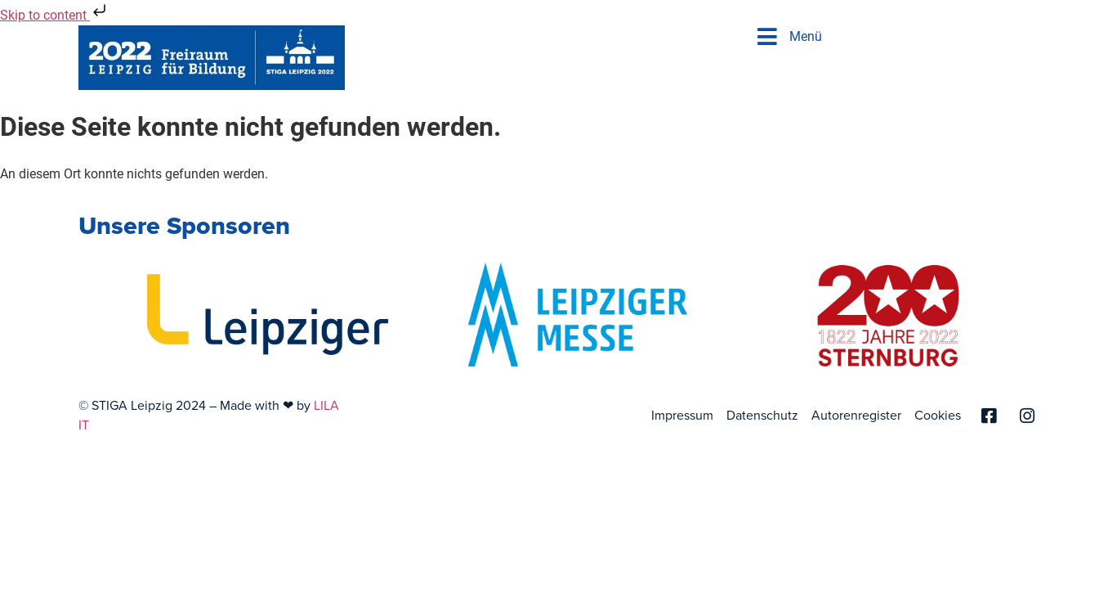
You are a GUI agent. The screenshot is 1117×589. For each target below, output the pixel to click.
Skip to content (54, 15)
